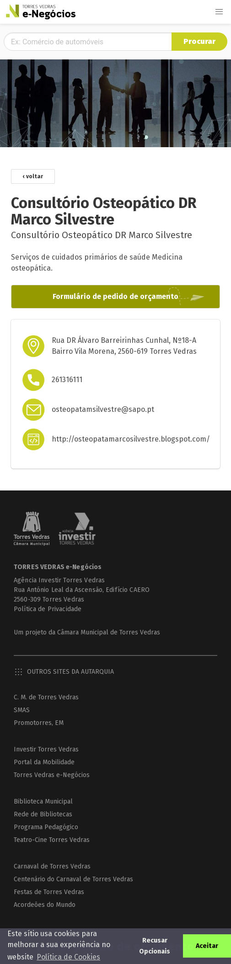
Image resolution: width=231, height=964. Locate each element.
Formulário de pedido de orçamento (115, 296)
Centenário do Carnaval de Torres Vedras (73, 879)
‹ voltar (33, 176)
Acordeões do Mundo (44, 905)
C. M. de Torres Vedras (46, 697)
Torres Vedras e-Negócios (52, 775)
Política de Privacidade (47, 609)
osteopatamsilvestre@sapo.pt (103, 409)
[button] (219, 12)
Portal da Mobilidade (44, 762)
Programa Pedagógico (46, 827)
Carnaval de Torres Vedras (52, 866)
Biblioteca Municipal (43, 801)
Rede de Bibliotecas (43, 814)
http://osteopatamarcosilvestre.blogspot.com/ (131, 439)
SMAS (22, 710)
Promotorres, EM (39, 723)
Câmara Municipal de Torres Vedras (108, 632)
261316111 (67, 379)
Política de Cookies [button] (68, 957)
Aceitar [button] (207, 946)
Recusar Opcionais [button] (154, 946)
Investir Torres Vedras (46, 749)
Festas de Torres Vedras (49, 892)
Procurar (199, 41)
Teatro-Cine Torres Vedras (52, 840)
